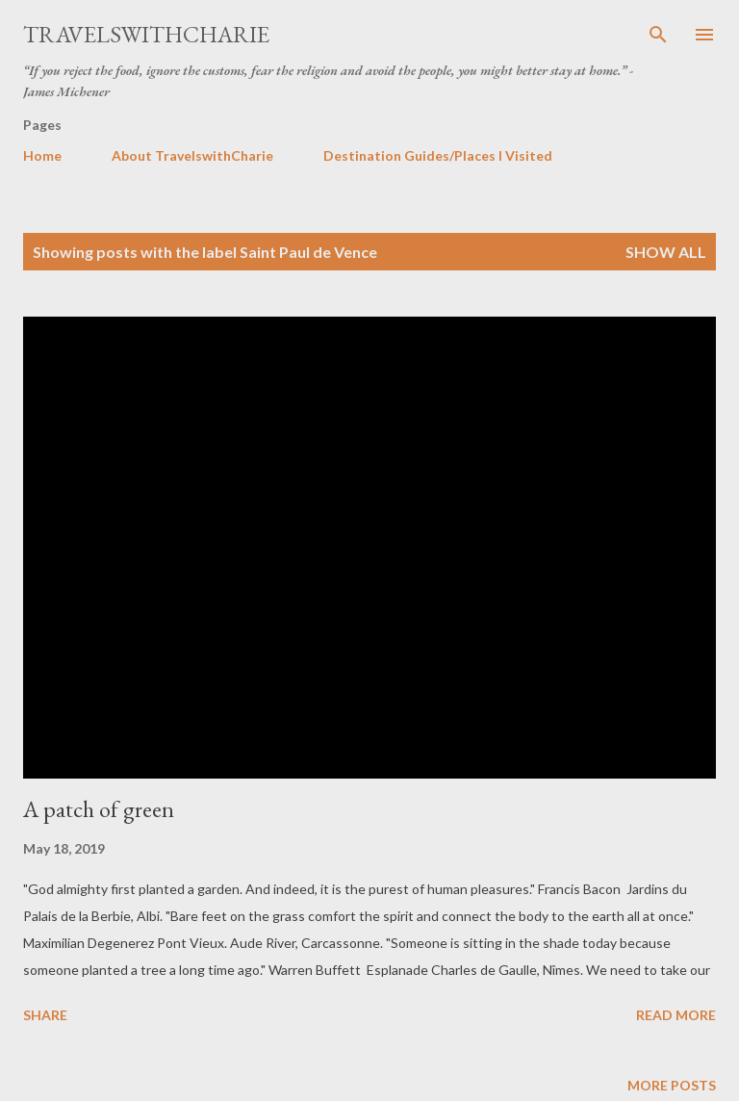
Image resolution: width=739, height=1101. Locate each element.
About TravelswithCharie (192, 155)
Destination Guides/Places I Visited (437, 155)
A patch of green (98, 809)
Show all (665, 252)
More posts (671, 1085)
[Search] (658, 34)
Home (42, 155)
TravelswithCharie (146, 34)
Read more (676, 1015)
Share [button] (45, 1015)
